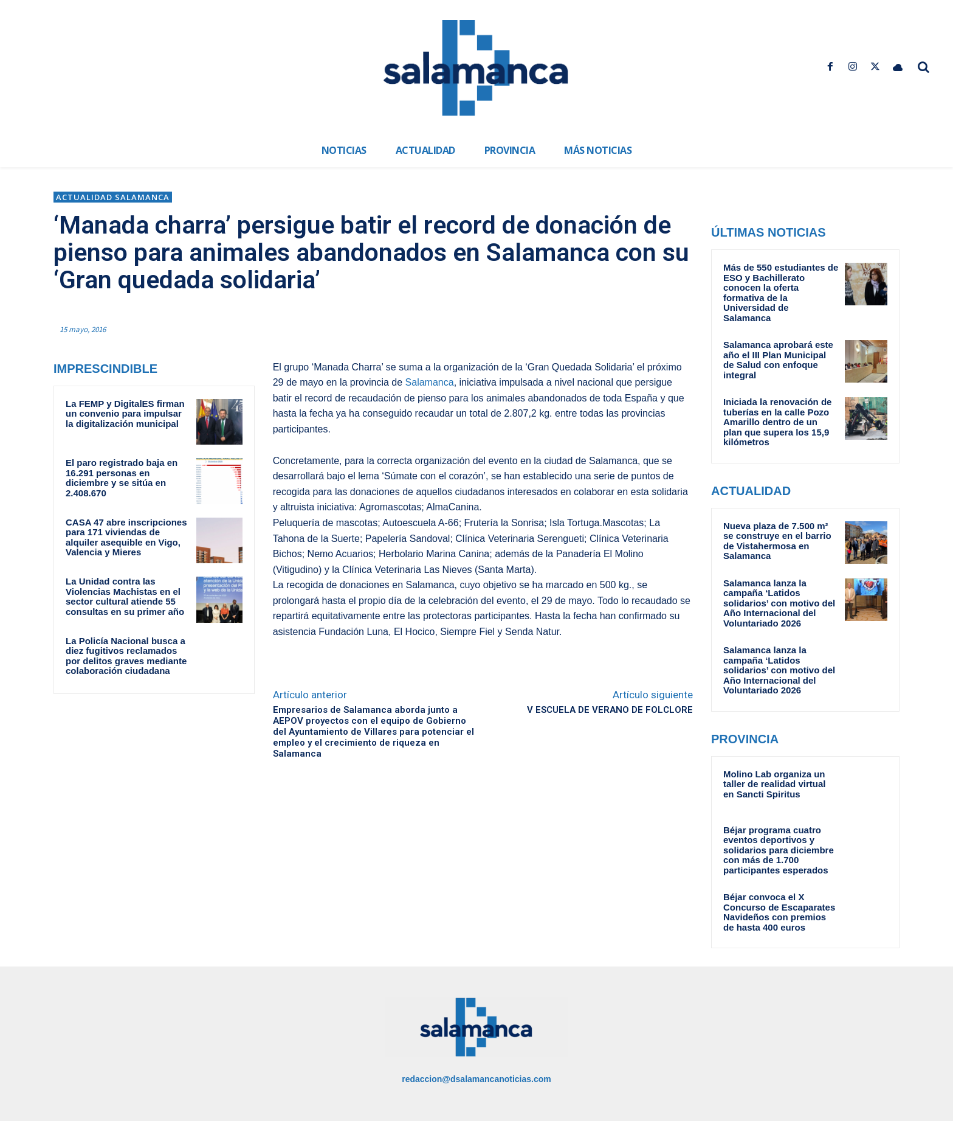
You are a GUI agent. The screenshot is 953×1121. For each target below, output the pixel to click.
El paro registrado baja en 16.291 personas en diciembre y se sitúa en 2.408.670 (121, 477)
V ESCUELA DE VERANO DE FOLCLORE (610, 709)
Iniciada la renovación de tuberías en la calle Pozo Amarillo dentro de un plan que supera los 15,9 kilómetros (777, 422)
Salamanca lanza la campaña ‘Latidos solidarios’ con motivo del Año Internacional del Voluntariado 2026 (779, 603)
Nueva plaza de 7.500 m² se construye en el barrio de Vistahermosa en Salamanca (777, 541)
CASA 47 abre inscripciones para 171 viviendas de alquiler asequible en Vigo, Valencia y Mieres (126, 537)
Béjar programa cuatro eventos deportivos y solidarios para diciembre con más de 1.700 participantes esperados (778, 850)
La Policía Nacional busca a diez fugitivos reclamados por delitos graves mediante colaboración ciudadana (126, 656)
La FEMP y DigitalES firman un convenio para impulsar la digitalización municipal (125, 413)
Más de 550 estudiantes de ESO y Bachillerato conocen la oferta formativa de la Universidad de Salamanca (780, 292)
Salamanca (429, 382)
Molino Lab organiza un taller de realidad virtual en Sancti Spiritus (774, 784)
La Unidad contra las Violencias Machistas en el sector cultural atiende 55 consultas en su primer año (125, 596)
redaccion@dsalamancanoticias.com (476, 1079)
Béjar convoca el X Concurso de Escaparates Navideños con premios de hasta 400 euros (779, 912)
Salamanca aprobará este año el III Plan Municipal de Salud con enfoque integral (778, 359)
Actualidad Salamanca (112, 197)
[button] (923, 67)
